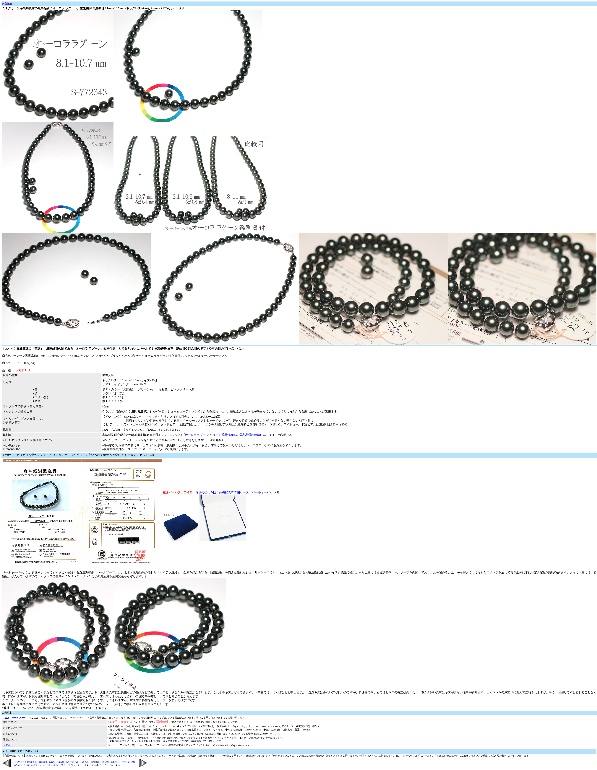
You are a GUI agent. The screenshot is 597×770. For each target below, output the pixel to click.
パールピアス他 (128, 762)
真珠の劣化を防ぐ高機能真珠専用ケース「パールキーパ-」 (218, 492)
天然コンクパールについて (24, 765)
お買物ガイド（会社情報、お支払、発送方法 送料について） (53, 762)
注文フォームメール (14, 717)
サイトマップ (73, 765)
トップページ (18, 762)
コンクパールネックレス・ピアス (51, 765)
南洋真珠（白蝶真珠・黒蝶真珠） (106, 762)
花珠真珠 (85, 762)
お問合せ (8, 745)
